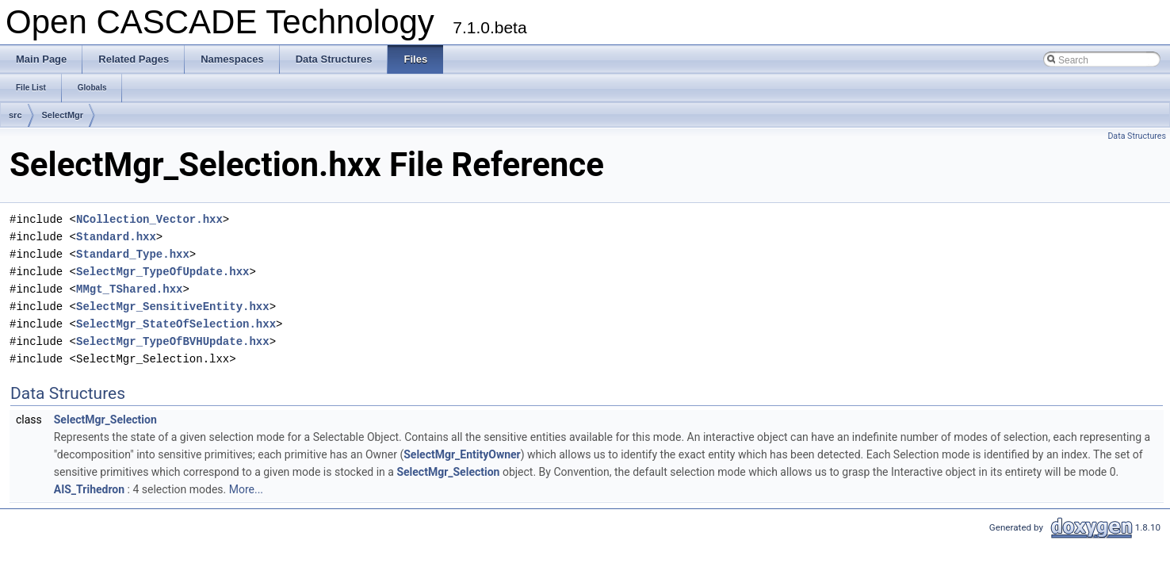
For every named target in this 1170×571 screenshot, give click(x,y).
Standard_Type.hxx (132, 254)
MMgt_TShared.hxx (129, 289)
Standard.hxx (116, 236)
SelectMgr (63, 115)
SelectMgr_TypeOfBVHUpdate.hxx (173, 341)
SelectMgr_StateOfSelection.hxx (176, 323)
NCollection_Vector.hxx (149, 219)
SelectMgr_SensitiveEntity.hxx (173, 306)
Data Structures (1136, 136)
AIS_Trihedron (89, 489)
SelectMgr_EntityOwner (462, 454)
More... (246, 489)
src (15, 115)
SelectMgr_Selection (105, 419)
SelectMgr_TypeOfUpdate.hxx (162, 271)
